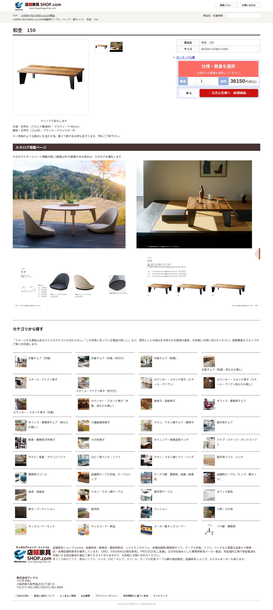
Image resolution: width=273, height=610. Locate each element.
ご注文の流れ (22, 595)
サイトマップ (160, 595)
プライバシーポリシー (106, 595)
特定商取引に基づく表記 (135, 595)
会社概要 (85, 595)
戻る (189, 93)
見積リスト (225, 5)
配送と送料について (44, 595)
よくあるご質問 (68, 595)
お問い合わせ (249, 5)
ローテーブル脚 (185, 57)
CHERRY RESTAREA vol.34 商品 (38, 15)
